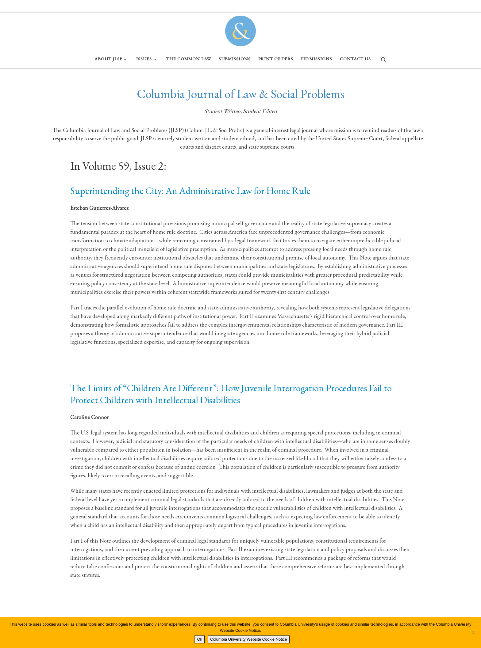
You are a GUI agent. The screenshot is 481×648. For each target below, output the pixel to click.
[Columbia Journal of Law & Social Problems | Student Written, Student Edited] (240, 29)
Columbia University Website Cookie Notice (248, 639)
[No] (473, 632)
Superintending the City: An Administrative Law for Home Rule (190, 190)
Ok (199, 639)
